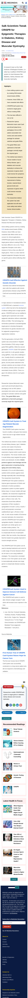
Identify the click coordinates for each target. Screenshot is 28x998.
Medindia (3, 14)
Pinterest (20, 705)
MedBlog (4, 962)
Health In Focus (12, 14)
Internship (4, 944)
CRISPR (10, 349)
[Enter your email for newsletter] (14, 922)
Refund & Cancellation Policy (9, 995)
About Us (5, 936)
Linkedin (17, 705)
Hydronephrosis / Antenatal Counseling (19, 754)
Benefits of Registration (8, 957)
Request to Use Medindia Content (10, 992)
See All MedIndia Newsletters (10, 930)
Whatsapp (14, 705)
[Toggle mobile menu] (2, 3)
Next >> (23, 712)
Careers (4, 939)
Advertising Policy (6, 977)
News (7, 14)
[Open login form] (26, 3)
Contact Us (5, 972)
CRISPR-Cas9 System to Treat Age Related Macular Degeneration (14, 424)
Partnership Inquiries (8, 989)
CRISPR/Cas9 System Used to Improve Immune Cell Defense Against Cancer (14, 592)
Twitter (7, 705)
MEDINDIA (11, 3)
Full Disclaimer (13, 913)
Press (3, 964)
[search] (11, 887)
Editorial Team (6, 946)
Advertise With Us (6, 975)
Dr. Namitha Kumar (10, 50)
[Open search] (22, 3)
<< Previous (6, 712)
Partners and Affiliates (7, 979)
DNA (3, 229)
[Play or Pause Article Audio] (3, 59)
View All (14, 879)
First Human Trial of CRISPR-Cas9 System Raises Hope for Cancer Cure (14, 655)
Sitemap (4, 959)
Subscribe (7, 926)
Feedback (4, 982)
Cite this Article (6, 718)
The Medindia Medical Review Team (18, 52)
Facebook (10, 705)
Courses (4, 941)
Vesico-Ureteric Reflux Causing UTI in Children (18, 743)
